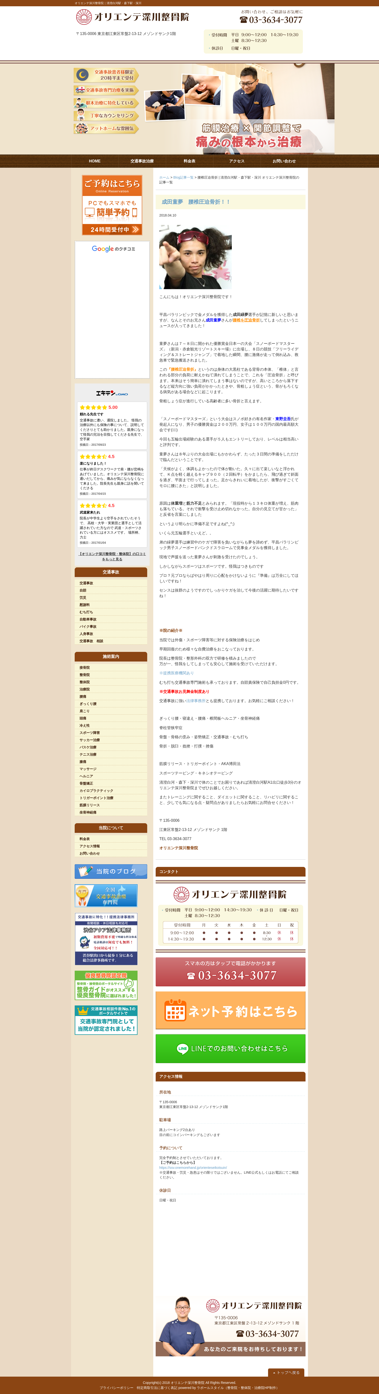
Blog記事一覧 (183, 177)
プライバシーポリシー (116, 1388)
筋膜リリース (90, 805)
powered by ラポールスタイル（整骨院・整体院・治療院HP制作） (228, 1388)
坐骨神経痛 (88, 812)
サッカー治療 (90, 740)
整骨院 (85, 675)
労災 (83, 597)
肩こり (85, 711)
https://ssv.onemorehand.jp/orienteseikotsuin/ (193, 1168)
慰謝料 (85, 605)
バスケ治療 (88, 747)
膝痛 (83, 762)
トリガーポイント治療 (96, 798)
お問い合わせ (90, 853)
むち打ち (86, 612)
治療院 (85, 689)
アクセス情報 (90, 846)
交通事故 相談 (91, 641)
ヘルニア (86, 776)
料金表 (85, 839)
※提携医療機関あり (176, 673)
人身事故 (86, 634)
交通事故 (86, 583)
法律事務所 (196, 701)
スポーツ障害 (90, 733)
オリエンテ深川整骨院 (187, 1383)
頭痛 (83, 718)
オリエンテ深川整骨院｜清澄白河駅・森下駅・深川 (108, 3)
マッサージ (88, 769)
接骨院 (85, 667)
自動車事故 (88, 619)
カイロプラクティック (96, 791)
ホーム (164, 177)
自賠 (83, 590)
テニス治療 (88, 754)
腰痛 (83, 696)
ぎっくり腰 (88, 704)
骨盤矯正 (86, 783)
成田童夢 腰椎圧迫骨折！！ (196, 202)
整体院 (85, 682)
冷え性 (85, 725)
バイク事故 (88, 626)
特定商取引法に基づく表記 (157, 1388)
